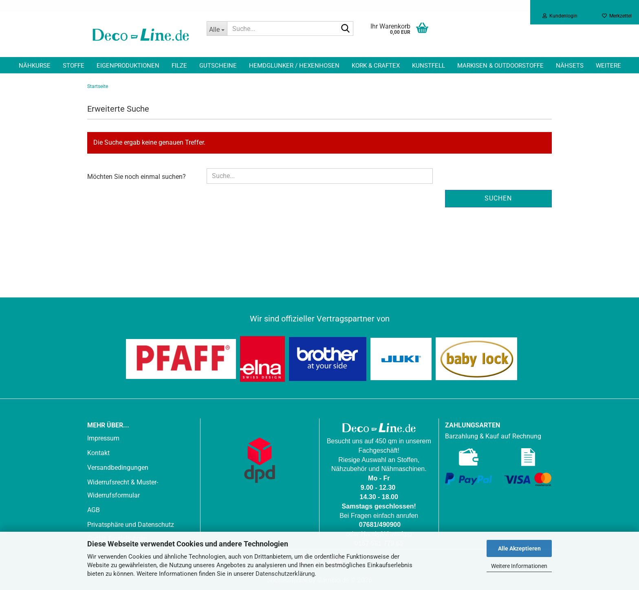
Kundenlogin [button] (559, 16)
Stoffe (73, 65)
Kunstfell (428, 65)
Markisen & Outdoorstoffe (500, 65)
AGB (93, 510)
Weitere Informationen (519, 566)
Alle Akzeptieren (519, 548)
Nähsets (570, 65)
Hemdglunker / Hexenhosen (294, 65)
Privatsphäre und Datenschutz (130, 524)
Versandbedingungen (117, 467)
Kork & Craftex (376, 65)
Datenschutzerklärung (285, 573)
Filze (179, 65)
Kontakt (98, 453)
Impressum (103, 438)
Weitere (608, 65)
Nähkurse (35, 65)
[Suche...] (217, 28)
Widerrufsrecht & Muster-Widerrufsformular (122, 488)
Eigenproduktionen (128, 65)
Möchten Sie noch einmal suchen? (136, 177)
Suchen (498, 198)
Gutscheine (218, 65)
